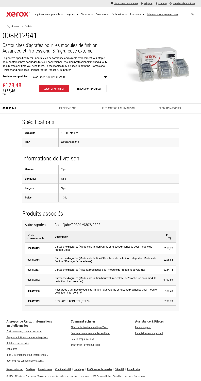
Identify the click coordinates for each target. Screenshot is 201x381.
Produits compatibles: (15, 76)
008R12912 (34, 279)
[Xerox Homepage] (18, 14)
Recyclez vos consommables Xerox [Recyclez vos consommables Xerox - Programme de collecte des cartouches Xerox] (25, 360)
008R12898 (34, 291)
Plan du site (133, 369)
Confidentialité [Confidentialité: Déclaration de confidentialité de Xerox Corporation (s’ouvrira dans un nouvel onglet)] (63, 369)
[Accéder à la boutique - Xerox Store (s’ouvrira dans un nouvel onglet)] (182, 3)
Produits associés (170, 108)
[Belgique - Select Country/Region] (146, 3)
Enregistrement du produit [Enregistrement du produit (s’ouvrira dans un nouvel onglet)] (149, 333)
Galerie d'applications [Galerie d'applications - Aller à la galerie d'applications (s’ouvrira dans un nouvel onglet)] (82, 339)
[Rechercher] (192, 14)
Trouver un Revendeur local (85, 344)
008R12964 (34, 259)
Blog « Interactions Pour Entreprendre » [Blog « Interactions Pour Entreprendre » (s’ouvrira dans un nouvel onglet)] (27, 354)
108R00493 (34, 248)
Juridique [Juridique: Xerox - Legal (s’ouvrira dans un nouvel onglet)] (79, 369)
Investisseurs (45, 369)
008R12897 (34, 269)
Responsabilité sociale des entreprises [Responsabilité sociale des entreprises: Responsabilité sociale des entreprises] (27, 337)
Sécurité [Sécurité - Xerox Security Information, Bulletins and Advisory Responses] (119, 369)
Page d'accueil (12, 26)
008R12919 (34, 301)
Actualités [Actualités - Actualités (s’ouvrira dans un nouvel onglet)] (11, 349)
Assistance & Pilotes (149, 321)
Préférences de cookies (99, 369)
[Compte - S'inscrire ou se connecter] (161, 3)
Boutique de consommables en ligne (90, 333)
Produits (28, 26)
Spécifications (67, 108)
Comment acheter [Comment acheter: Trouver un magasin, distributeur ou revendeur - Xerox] (83, 321)
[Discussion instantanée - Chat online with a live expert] (124, 3)
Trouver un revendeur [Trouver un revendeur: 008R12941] (89, 88)
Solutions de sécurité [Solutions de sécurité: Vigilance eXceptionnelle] (17, 343)
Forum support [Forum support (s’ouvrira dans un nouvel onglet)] (143, 327)
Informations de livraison (118, 108)
